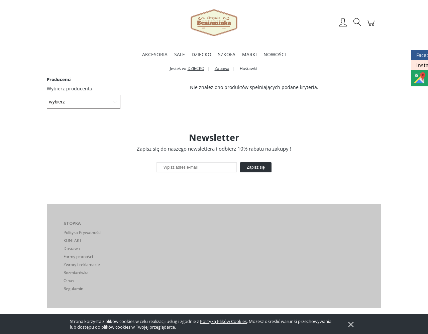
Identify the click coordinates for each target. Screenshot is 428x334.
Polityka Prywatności (82, 232)
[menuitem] (154, 54)
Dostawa (72, 248)
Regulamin (73, 288)
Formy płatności (78, 256)
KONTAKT (73, 240)
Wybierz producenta (69, 88)
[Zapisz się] (256, 167)
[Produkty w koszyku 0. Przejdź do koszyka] (372, 26)
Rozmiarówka (76, 272)
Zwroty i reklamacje (82, 264)
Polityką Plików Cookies (223, 321)
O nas (69, 280)
